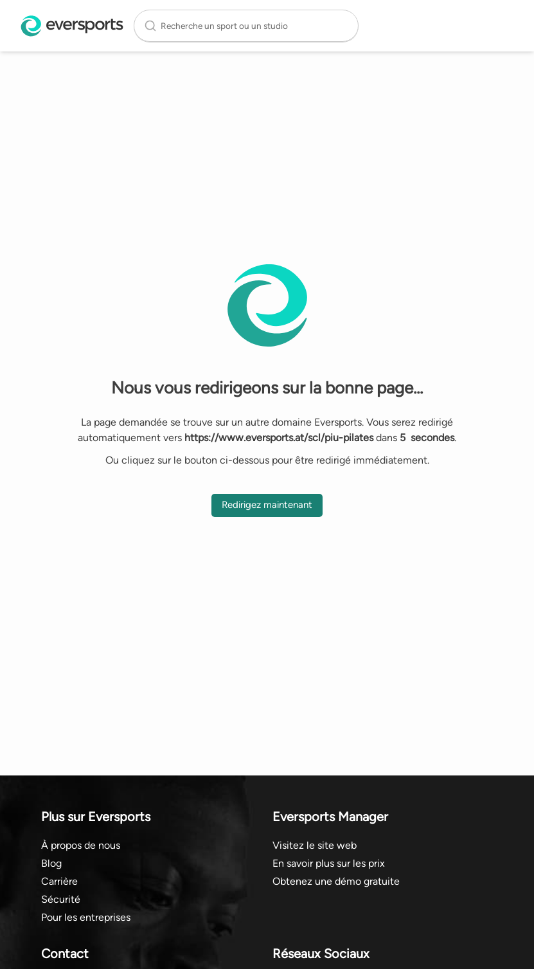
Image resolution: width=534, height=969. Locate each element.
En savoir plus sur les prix (328, 863)
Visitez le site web (314, 845)
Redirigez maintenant (267, 505)
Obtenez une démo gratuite (336, 881)
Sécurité (60, 899)
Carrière (59, 881)
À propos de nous (80, 845)
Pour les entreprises (85, 917)
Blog (51, 863)
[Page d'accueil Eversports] (72, 26)
